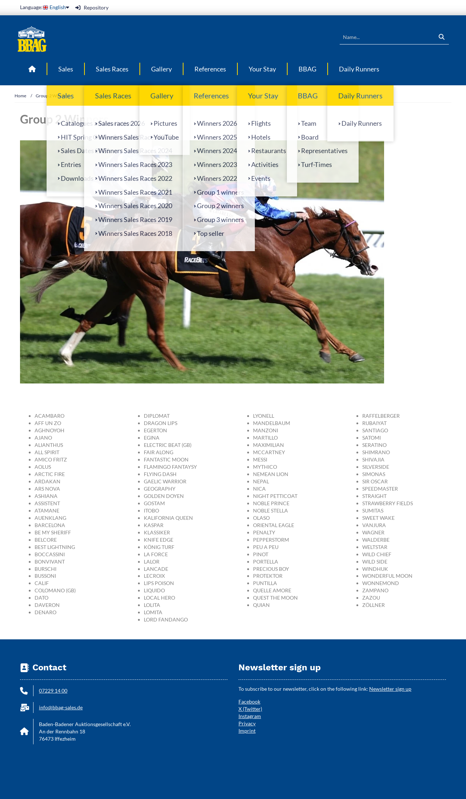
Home (20, 95)
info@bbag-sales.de (61, 707)
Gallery (161, 69)
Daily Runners (359, 69)
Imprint (247, 731)
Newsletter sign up (390, 689)
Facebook (249, 701)
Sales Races (112, 69)
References (210, 69)
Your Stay (262, 69)
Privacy (247, 723)
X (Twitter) (250, 709)
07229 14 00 (53, 690)
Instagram (249, 716)
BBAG (307, 69)
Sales (65, 69)
